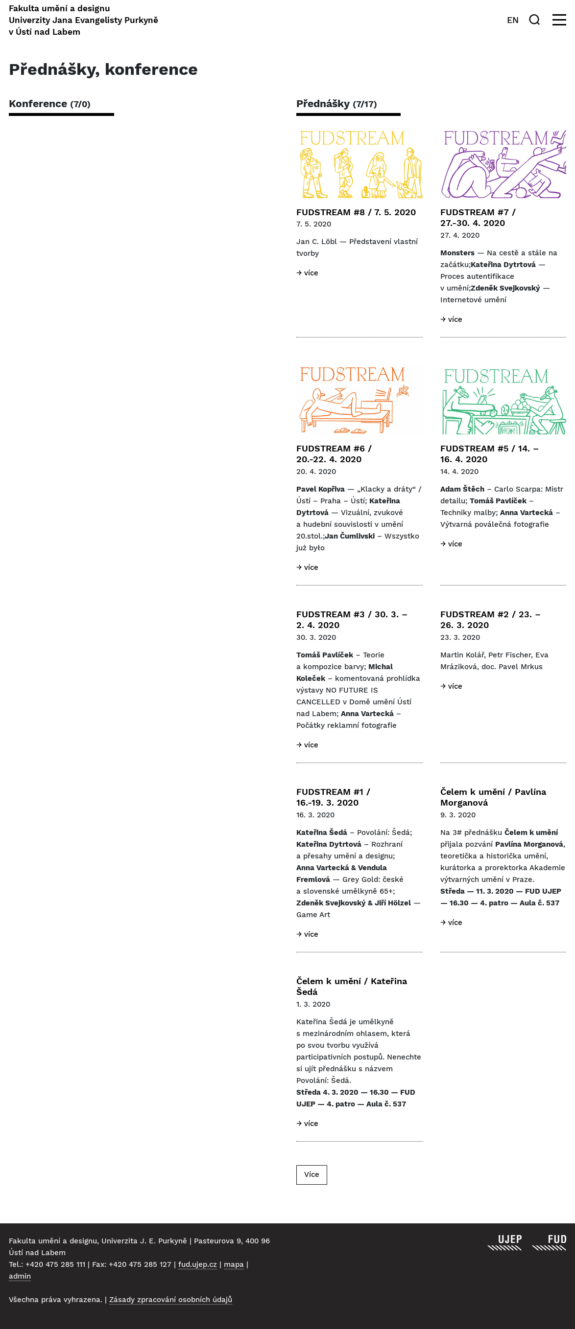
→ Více (307, 273)
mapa (234, 1264)
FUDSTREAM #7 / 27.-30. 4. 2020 (478, 217)
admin (20, 1276)
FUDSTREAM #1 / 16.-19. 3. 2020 (333, 797)
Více (311, 1174)
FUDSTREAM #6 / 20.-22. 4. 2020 (334, 454)
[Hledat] (536, 19)
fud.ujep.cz (197, 1264)
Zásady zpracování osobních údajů (170, 1299)
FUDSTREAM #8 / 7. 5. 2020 (356, 212)
